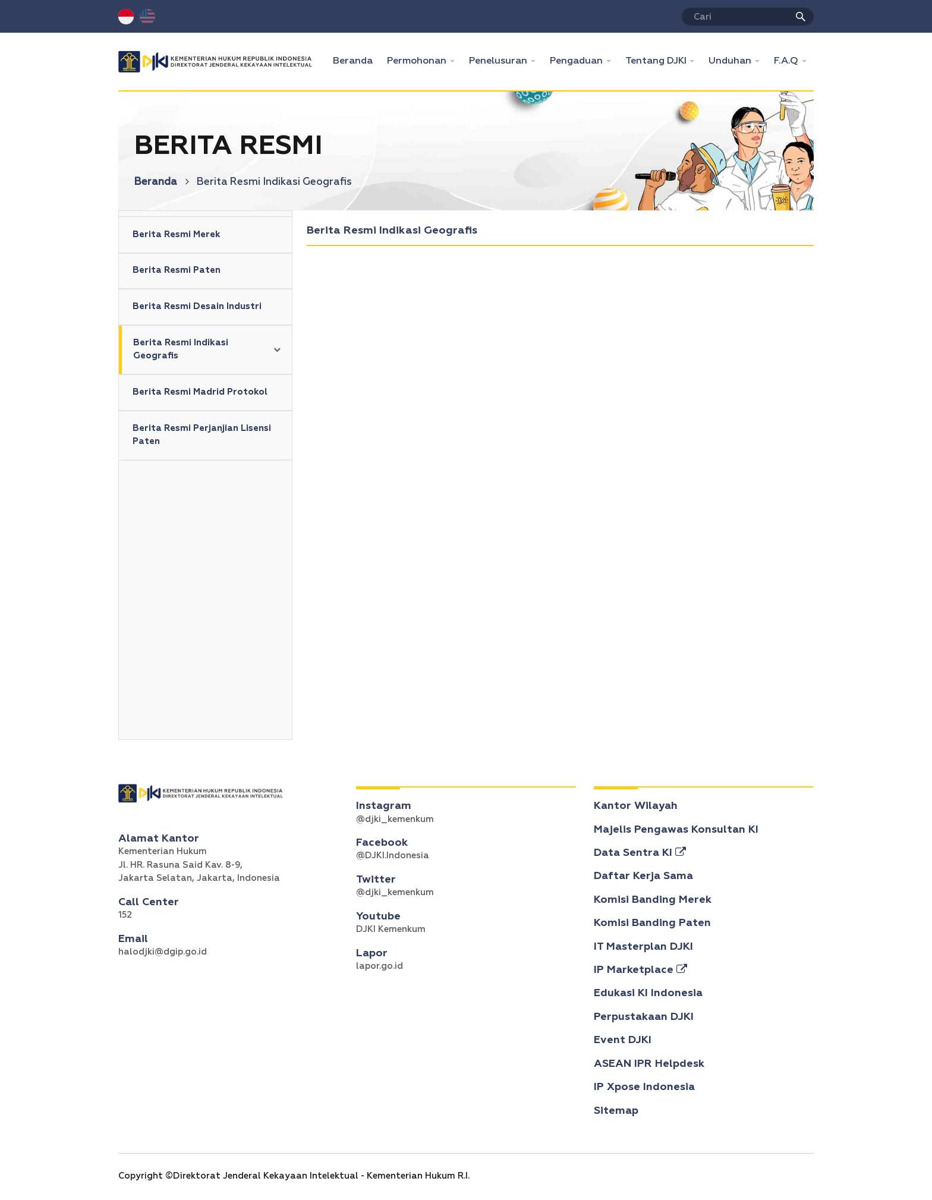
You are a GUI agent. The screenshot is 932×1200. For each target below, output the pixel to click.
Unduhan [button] (731, 61)
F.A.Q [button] (787, 61)
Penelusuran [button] (499, 61)
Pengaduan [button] (577, 61)
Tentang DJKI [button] (657, 61)
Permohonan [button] (418, 61)
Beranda (356, 59)
